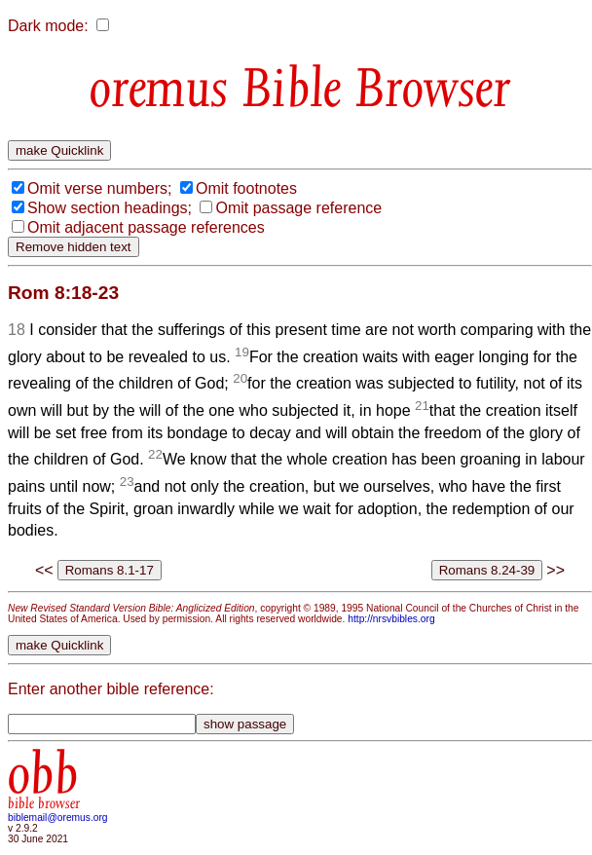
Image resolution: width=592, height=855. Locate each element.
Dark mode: (48, 26)
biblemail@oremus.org (58, 817)
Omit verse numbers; (99, 188)
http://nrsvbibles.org (391, 618)
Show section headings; (109, 208)
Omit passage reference (298, 208)
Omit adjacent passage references (146, 227)
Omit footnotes (246, 188)
